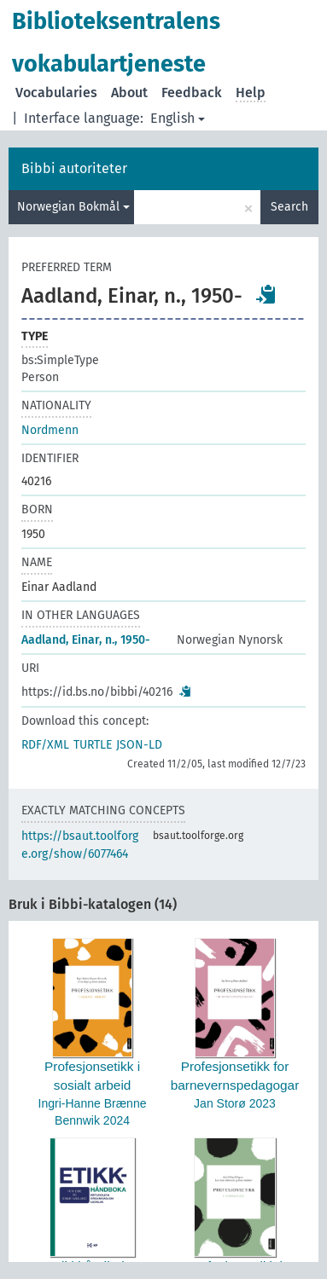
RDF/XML (45, 745)
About (129, 92)
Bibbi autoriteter (74, 168)
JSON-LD (139, 745)
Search (289, 207)
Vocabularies (56, 92)
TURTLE (92, 745)
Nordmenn (50, 430)
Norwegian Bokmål (73, 207)
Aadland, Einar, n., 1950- (85, 640)
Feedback (191, 92)
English (177, 118)
